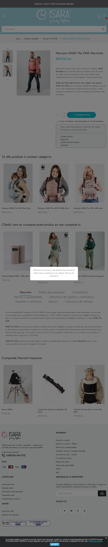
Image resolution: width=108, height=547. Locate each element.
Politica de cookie (95, 541)
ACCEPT (54, 544)
